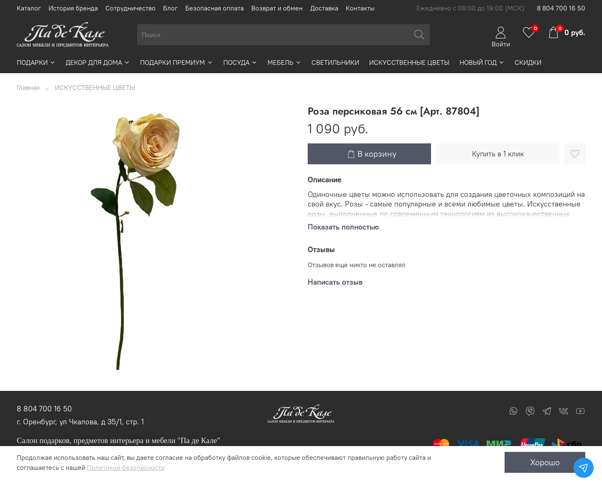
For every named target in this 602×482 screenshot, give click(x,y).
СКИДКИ (528, 62)
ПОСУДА (240, 62)
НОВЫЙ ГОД (482, 62)
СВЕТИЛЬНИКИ (335, 62)
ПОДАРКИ (36, 62)
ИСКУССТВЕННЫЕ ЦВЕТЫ (409, 62)
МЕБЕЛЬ (284, 62)
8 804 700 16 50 (561, 8)
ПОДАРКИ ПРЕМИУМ (176, 62)
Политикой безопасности (126, 467)
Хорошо (545, 462)
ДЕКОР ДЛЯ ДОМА (98, 62)
